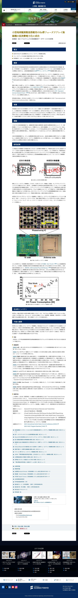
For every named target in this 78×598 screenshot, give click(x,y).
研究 (15, 526)
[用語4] (15, 365)
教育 (30, 10)
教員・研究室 (43, 10)
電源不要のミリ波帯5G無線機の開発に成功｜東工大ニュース (29, 449)
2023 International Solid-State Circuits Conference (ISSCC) (41, 424)
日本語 (73, 9)
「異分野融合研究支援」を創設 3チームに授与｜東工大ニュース (30, 462)
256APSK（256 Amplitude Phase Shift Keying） (38, 268)
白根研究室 (17, 466)
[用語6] (15, 374)
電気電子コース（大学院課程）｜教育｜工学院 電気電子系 (28, 484)
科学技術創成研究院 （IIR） (21, 481)
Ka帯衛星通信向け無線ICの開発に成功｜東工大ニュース (28, 457)
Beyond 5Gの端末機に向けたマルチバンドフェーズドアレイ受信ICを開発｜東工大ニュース (36, 437)
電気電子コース (23, 528)
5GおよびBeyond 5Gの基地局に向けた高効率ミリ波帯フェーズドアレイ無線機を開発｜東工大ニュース (39, 446)
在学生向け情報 (67, 588)
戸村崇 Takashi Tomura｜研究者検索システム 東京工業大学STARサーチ (32, 476)
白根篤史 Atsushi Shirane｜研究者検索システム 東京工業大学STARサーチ (32, 471)
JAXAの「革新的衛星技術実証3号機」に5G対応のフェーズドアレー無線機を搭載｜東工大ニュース (38, 454)
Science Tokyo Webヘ (68, 586)
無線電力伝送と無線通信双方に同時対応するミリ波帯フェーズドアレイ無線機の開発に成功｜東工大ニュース (40, 443)
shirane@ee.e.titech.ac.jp (25, 515)
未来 (55, 10)
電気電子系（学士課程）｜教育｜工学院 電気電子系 (27, 487)
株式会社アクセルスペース (21, 489)
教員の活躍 (27, 526)
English (73, 11)
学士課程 (16, 528)
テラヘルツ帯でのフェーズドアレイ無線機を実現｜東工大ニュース (30, 452)
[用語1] (15, 347)
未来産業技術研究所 (19, 479)
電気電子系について (15, 10)
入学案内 (65, 10)
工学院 (35, 500)
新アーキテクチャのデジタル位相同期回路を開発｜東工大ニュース (30, 434)
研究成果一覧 (18, 492)
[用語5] (15, 371)
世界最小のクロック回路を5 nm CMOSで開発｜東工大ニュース (30, 459)
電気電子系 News (18, 24)
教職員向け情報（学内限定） (70, 590)
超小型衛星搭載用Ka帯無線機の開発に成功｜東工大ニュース (29, 439)
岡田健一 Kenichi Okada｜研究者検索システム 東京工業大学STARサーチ (32, 474)
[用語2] (15, 352)
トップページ (4, 10)
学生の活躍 (20, 526)
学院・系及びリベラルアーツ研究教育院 (42, 502)
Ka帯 (36, 71)
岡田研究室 (17, 469)
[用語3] (15, 356)
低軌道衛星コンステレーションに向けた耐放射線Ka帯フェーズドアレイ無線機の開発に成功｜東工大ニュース (40, 431)
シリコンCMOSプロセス (36, 87)
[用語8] (15, 387)
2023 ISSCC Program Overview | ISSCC (35, 426)
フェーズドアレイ (45, 71)
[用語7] (15, 382)
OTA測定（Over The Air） (49, 264)
